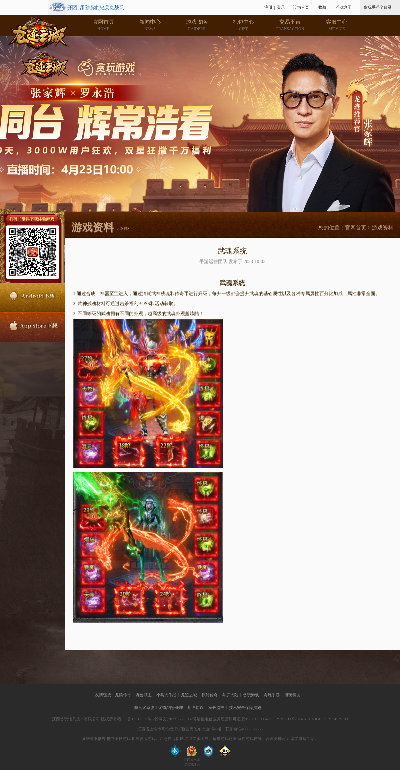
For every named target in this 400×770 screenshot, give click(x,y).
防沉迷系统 (144, 707)
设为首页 (301, 7)
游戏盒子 (344, 7)
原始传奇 (210, 695)
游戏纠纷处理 (171, 707)
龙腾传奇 (123, 695)
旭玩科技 (292, 695)
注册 (268, 7)
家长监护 (216, 707)
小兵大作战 (166, 695)
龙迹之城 (189, 695)
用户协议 (196, 707)
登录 (281, 7)
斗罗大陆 (230, 695)
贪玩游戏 (251, 695)
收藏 (322, 7)
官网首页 (355, 227)
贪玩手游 (272, 695)
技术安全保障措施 (245, 707)
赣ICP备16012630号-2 (136, 719)
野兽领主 (144, 695)
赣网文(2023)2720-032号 (176, 719)
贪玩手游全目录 (378, 7)
